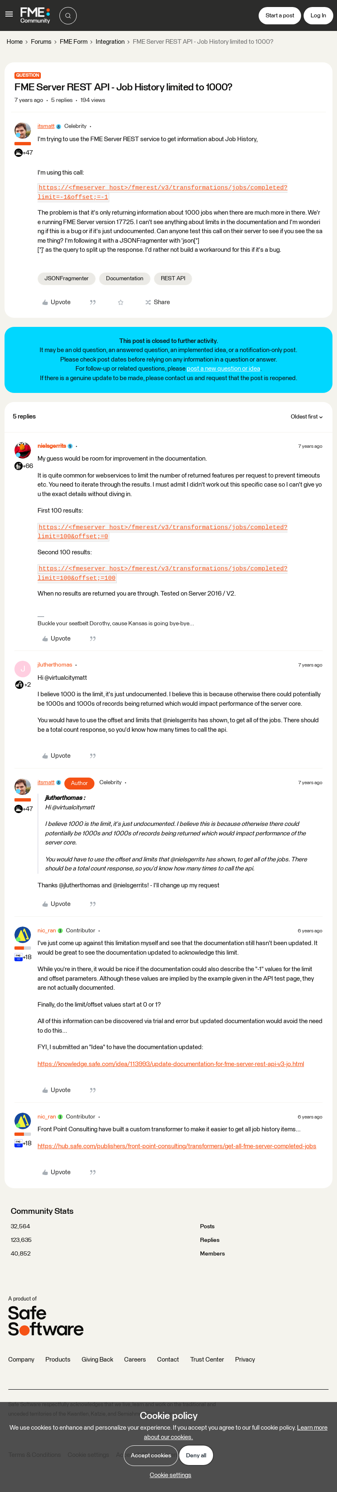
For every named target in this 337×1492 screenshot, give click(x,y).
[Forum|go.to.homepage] (35, 15)
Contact (168, 1360)
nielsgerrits (52, 446)
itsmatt (46, 126)
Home (15, 42)
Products (58, 1360)
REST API (173, 278)
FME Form (73, 42)
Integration (110, 42)
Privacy (245, 1360)
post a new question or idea (223, 369)
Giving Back (97, 1360)
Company (21, 1360)
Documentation (125, 278)
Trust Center (207, 1360)
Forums (41, 42)
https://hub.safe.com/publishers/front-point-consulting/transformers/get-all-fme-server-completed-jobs (177, 1146)
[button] (9, 17)
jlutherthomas (55, 665)
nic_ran (47, 931)
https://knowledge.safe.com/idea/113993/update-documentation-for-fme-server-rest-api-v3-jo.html (171, 1064)
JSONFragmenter (67, 278)
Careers (135, 1360)
